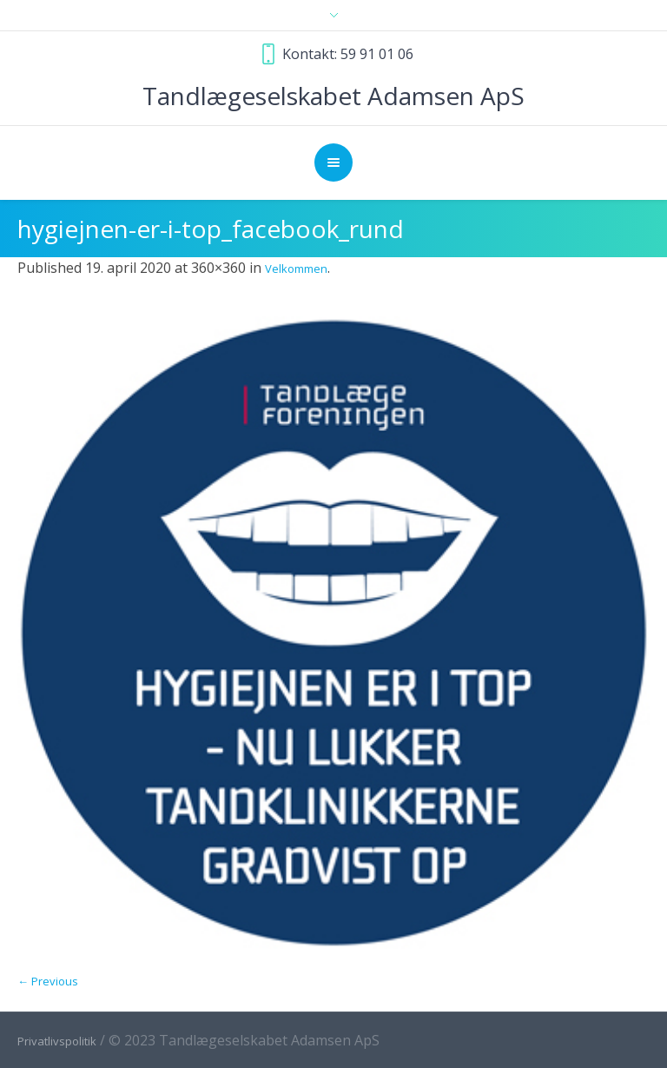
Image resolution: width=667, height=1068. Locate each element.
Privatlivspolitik (56, 1041)
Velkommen (296, 268)
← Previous (47, 981)
